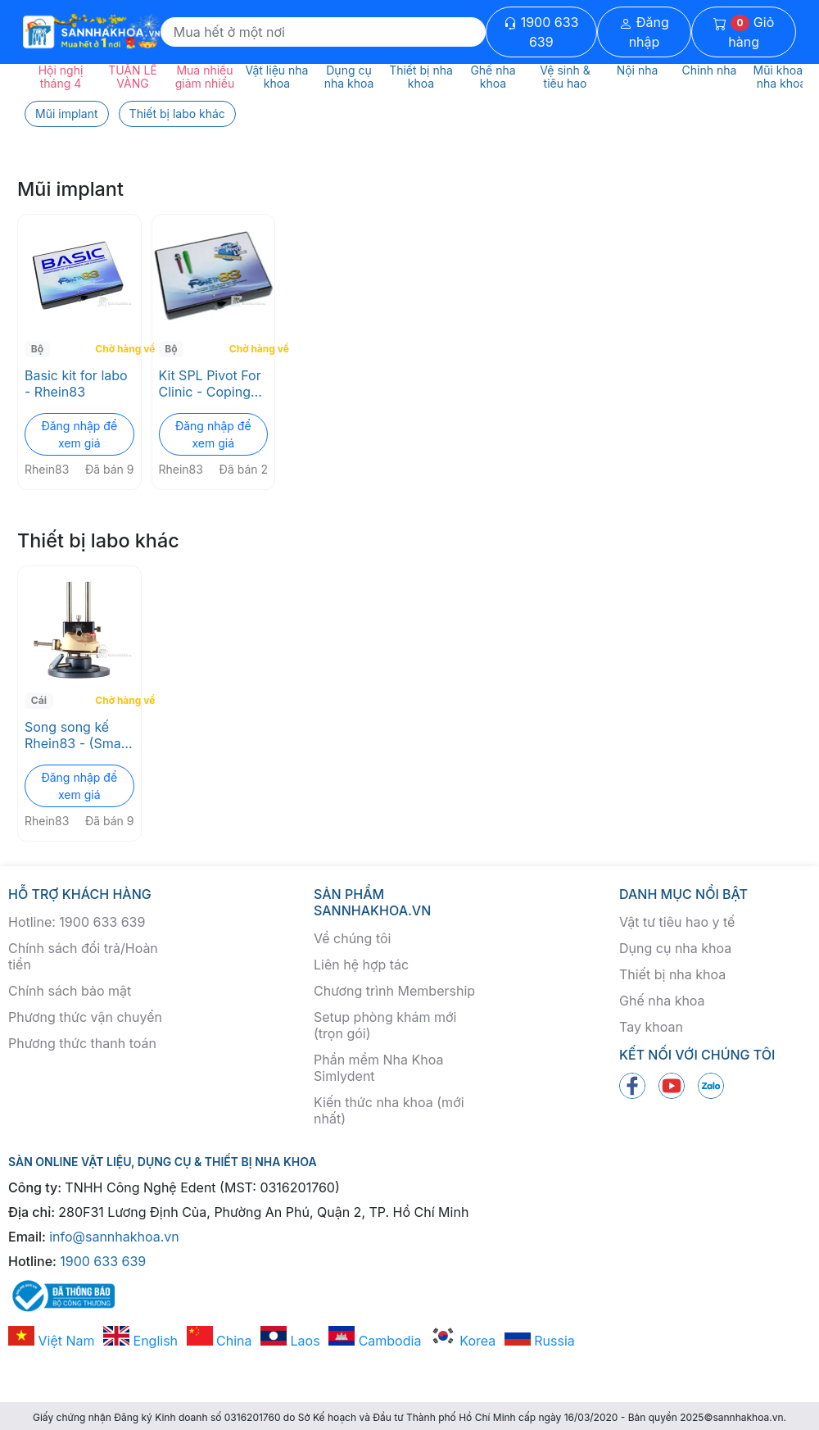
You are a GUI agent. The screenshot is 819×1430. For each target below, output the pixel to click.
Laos (290, 1340)
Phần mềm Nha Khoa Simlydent (378, 1067)
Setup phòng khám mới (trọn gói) (385, 1025)
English (140, 1340)
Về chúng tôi (352, 938)
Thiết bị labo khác (177, 113)
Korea (462, 1340)
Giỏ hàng (743, 32)
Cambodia (374, 1340)
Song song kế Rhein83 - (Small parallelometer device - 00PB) (76, 735)
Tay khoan (651, 1027)
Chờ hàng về (116, 349)
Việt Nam (51, 1340)
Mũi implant (66, 113)
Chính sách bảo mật (69, 991)
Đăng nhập (644, 32)
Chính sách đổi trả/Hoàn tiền (83, 956)
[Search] (323, 32)
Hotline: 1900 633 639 (76, 922)
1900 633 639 (541, 32)
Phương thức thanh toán (82, 1043)
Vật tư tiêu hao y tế (677, 922)
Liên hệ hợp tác (361, 964)
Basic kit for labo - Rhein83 (76, 383)
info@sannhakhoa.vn (114, 1236)
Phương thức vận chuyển (85, 1017)
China (219, 1340)
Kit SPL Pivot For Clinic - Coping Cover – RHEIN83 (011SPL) (212, 383)
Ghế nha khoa (662, 1000)
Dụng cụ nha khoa (675, 948)
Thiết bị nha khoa (672, 974)
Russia (540, 1340)
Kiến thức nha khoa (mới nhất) (389, 1110)
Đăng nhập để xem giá (79, 434)
